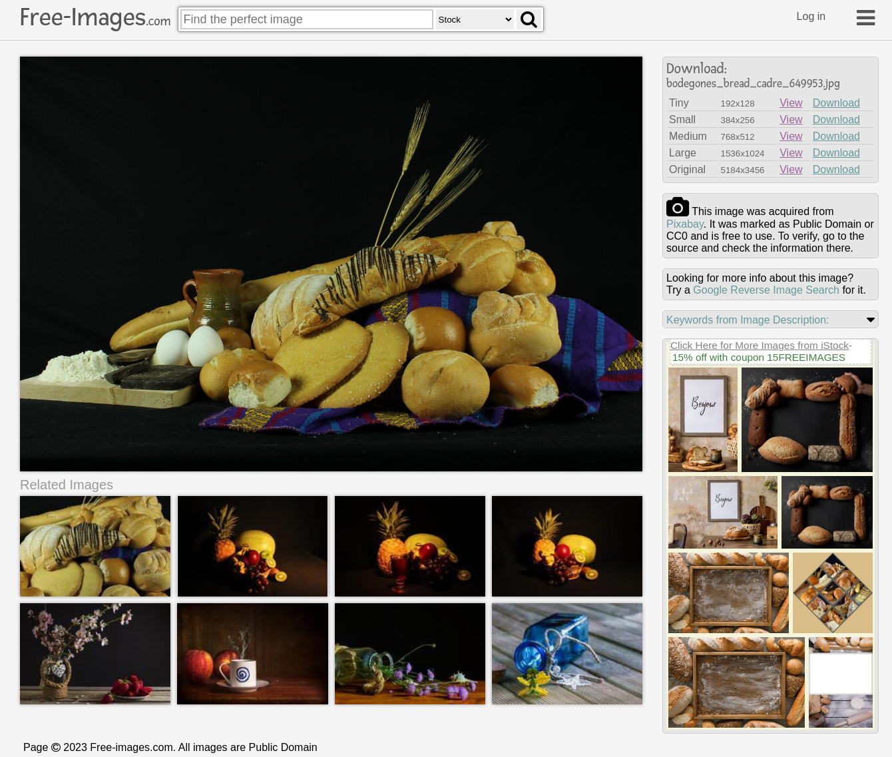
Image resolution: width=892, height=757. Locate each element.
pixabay (685, 224)
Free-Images (95, 17)
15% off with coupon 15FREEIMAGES (758, 357)
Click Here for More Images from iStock (759, 345)
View (791, 103)
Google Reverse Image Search (766, 290)
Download (836, 103)
